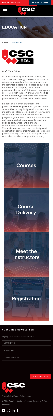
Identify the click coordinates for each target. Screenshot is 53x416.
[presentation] (23, 368)
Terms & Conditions (22, 396)
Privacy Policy (7, 396)
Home (5, 42)
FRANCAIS (15, 2)
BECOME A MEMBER (40, 2)
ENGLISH (5, 2)
